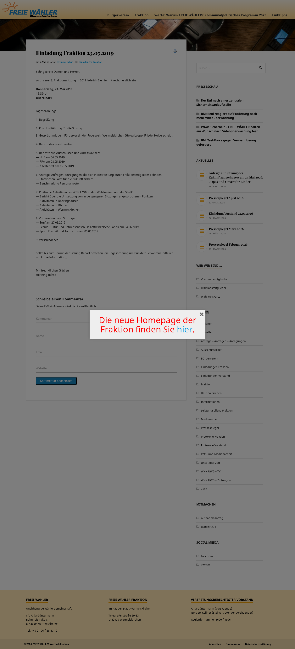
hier (184, 329)
